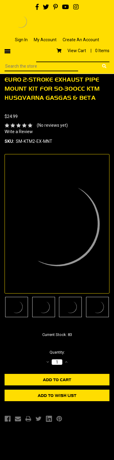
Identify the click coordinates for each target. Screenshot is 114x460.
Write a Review (19, 131)
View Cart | (83, 50)
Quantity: (57, 352)
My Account (45, 39)
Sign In (21, 39)
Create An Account (81, 39)
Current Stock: (57, 334)
